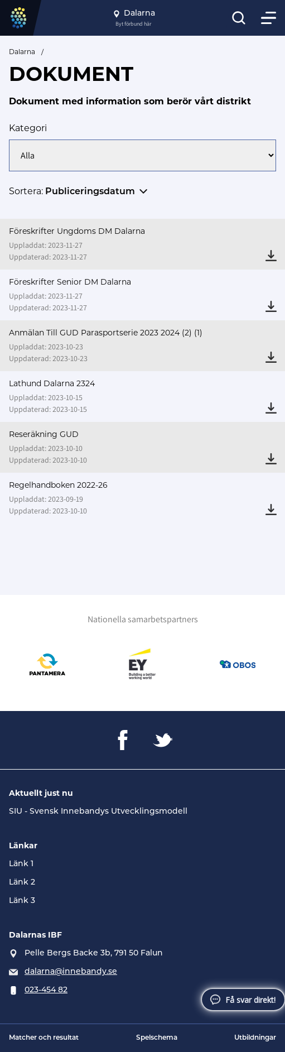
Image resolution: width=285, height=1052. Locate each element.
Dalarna (22, 51)
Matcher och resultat (44, 1038)
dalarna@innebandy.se (71, 972)
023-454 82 (46, 990)
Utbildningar (255, 1038)
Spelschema (156, 1038)
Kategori (28, 128)
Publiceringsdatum (90, 192)
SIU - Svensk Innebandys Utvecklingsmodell (98, 812)
